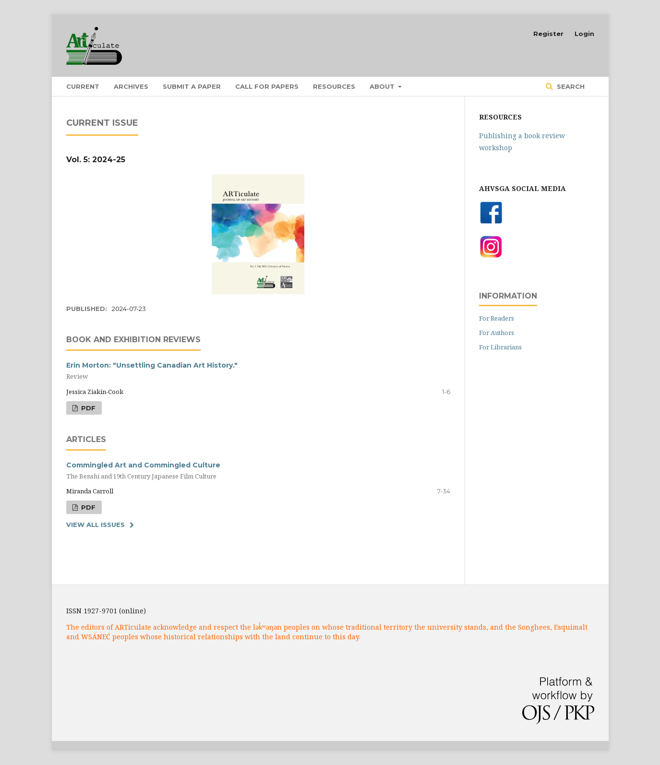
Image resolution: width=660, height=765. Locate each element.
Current (82, 86)
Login (584, 33)
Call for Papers (267, 86)
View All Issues (95, 524)
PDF (87, 408)
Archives (131, 86)
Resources (334, 86)
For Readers (496, 318)
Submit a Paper (192, 86)
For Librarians (500, 347)
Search (570, 86)
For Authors (496, 332)
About (383, 86)
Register (548, 33)
